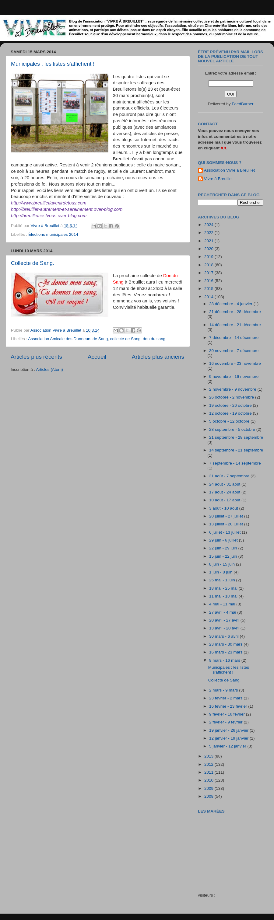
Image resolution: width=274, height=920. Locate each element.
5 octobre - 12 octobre (230, 421)
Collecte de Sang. (32, 263)
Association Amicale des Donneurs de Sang (68, 338)
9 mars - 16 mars (225, 660)
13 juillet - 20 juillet (226, 524)
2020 (209, 248)
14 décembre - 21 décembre (235, 324)
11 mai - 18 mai (224, 596)
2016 (209, 280)
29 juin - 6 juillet (224, 540)
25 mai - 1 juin (222, 580)
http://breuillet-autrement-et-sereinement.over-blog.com (67, 209)
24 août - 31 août (225, 484)
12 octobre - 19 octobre (231, 413)
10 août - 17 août (225, 500)
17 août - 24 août (225, 492)
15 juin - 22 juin (223, 556)
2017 (209, 272)
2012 (209, 764)
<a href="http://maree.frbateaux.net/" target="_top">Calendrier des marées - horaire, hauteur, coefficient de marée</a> (232, 849)
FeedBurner (242, 104)
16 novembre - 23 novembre (235, 363)
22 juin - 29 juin (223, 548)
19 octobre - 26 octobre (231, 405)
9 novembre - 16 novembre (233, 376)
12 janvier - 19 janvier (229, 738)
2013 (209, 756)
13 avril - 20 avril (225, 628)
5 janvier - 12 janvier (228, 746)
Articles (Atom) (49, 369)
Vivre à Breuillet (218, 178)
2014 (209, 296)
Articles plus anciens (158, 357)
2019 (209, 256)
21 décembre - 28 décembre (235, 311)
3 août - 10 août (224, 508)
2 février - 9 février (226, 722)
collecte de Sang (125, 338)
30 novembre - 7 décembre (233, 350)
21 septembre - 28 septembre (236, 437)
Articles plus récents (36, 357)
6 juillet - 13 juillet (225, 532)
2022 (209, 232)
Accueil (97, 357)
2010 (209, 780)
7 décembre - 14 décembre (233, 337)
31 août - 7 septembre (230, 476)
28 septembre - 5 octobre (232, 429)
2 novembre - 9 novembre (233, 389)
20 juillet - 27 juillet (226, 516)
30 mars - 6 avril (224, 636)
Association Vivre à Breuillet (229, 170)
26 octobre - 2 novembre (232, 397)
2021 (209, 241)
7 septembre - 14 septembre (235, 463)
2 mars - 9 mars (224, 690)
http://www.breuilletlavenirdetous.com (48, 202)
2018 (209, 265)
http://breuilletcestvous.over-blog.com (48, 215)
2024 (209, 224)
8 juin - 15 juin (222, 564)
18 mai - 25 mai (224, 588)
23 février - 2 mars (226, 698)
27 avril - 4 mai (223, 612)
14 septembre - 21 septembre (236, 450)
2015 (209, 288)
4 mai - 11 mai (222, 604)
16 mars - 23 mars (226, 652)
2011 (209, 772)
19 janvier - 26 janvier (229, 730)
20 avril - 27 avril (225, 620)
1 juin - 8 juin (221, 572)
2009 (209, 788)
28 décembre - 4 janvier (231, 303)
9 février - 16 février (227, 714)
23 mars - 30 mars (226, 644)
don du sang (154, 338)
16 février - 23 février (228, 706)
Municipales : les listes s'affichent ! (52, 64)
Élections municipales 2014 (53, 234)
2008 (209, 796)
